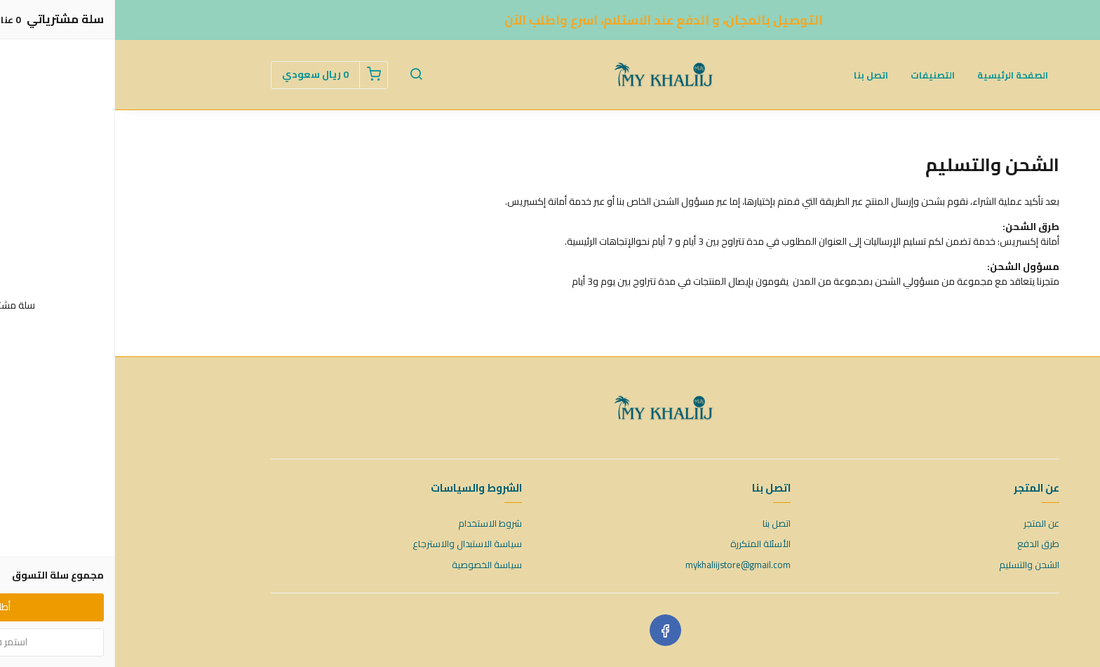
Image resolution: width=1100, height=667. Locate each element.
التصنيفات (818, 75)
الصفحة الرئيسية (897, 75)
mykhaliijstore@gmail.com (623, 565)
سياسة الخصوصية (372, 565)
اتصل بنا (756, 75)
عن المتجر (926, 524)
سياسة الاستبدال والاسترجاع (352, 544)
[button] (301, 75)
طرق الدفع (923, 544)
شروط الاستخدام (375, 524)
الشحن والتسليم (914, 565)
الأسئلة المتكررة (645, 544)
